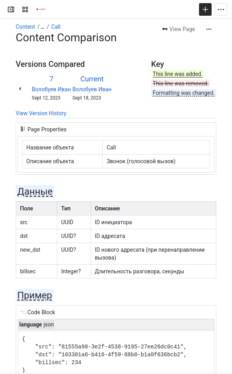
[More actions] (208, 29)
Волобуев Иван (51, 89)
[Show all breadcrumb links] (42, 27)
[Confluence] (41, 9)
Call (56, 27)
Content (25, 27)
